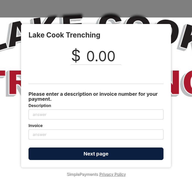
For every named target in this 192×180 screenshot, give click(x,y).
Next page (96, 154)
